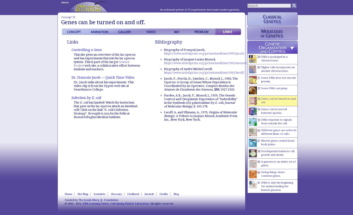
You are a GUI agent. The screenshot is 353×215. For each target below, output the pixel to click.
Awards (149, 194)
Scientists (100, 194)
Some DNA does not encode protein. (272, 80)
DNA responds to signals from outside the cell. (270, 122)
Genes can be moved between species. (268, 111)
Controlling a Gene (87, 50)
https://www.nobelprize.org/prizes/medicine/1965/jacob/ (204, 53)
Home (68, 194)
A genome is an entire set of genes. (272, 164)
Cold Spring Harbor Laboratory (129, 203)
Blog (176, 194)
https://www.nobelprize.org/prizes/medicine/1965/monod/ (205, 63)
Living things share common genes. (267, 174)
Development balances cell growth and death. (272, 153)
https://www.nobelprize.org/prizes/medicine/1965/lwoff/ (204, 72)
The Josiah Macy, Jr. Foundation (98, 200)
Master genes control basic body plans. (272, 143)
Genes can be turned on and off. (272, 101)
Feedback (133, 194)
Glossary (116, 194)
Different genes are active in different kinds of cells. (272, 132)
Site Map (82, 194)
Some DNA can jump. (268, 90)
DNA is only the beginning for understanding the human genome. (271, 186)
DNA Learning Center (95, 203)
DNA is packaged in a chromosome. (268, 59)
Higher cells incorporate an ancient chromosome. (272, 69)
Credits (163, 194)
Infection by (86, 98)
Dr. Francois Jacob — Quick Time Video (103, 77)
